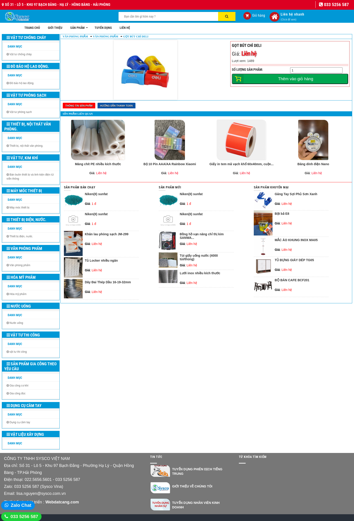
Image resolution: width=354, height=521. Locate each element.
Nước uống (19, 306)
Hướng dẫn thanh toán (116, 105)
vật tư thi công (18, 351)
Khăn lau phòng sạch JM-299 (106, 234)
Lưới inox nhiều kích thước (200, 273)
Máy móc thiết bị (24, 190)
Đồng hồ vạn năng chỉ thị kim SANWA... (202, 236)
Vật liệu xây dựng (25, 434)
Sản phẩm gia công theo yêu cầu (30, 366)
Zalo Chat (21, 505)
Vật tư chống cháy (26, 37)
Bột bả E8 (282, 213)
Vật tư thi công (23, 335)
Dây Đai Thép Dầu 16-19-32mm (108, 282)
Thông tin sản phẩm (79, 105)
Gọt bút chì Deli (136, 36)
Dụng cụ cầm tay (24, 405)
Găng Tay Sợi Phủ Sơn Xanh (296, 194)
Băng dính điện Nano (313, 164)
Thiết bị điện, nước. (26, 219)
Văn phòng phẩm (24, 248)
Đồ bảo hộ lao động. (28, 66)
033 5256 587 (24, 516)
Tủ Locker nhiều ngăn (101, 260)
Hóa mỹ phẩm (21, 277)
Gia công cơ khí (18, 385)
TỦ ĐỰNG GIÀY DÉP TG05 (294, 260)
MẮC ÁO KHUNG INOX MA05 (296, 240)
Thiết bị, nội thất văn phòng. (27, 126)
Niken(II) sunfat (96, 194)
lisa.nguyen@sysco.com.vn (41, 493)
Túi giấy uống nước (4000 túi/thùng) (199, 257)
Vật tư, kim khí (22, 157)
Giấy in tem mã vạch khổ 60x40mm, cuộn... (242, 164)
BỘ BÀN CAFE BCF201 (292, 280)
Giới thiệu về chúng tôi (192, 486)
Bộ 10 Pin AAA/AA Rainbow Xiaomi (170, 164)
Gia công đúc (17, 393)
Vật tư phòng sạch (26, 95)
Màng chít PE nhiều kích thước (98, 164)
